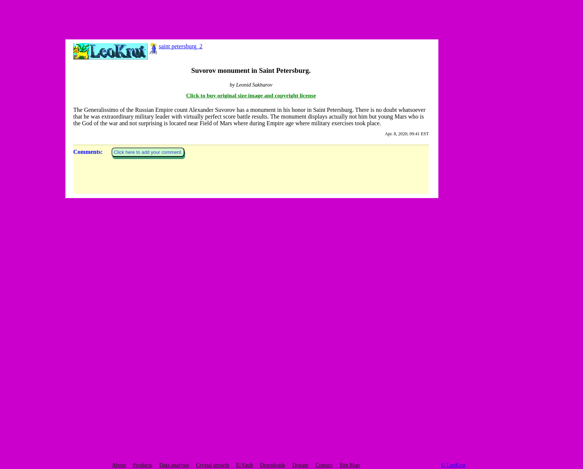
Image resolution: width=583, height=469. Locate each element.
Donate (300, 465)
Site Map (349, 465)
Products (142, 465)
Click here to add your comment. (148, 403)
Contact (323, 465)
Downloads (272, 465)
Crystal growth (212, 465)
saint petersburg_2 (175, 46)
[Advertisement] (111, 16)
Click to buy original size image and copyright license (251, 346)
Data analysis (174, 465)
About (119, 465)
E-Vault (244, 465)
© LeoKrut (453, 465)
